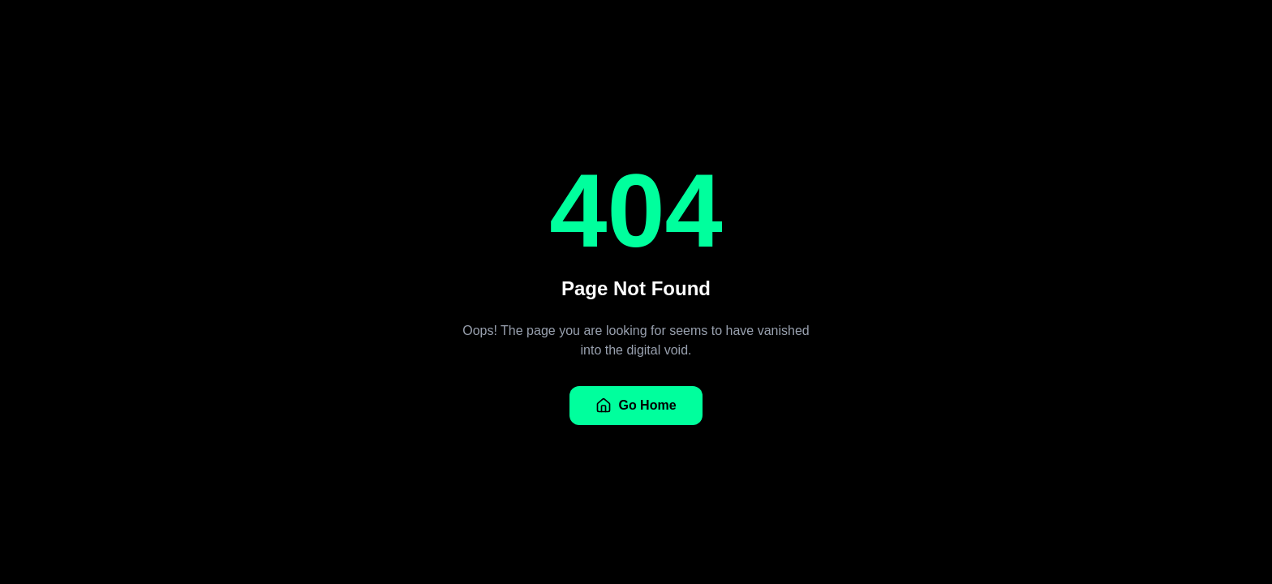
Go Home (635, 405)
